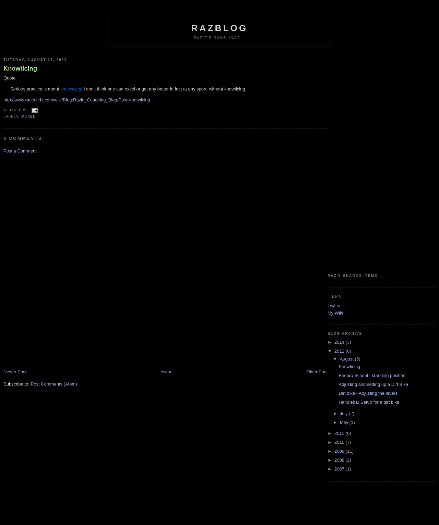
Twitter (334, 305)
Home (167, 371)
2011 (340, 433)
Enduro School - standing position (372, 375)
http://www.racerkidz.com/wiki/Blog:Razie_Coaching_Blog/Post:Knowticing (76, 99)
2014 (340, 342)
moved (28, 116)
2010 (340, 442)
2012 (340, 351)
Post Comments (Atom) (54, 384)
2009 (340, 451)
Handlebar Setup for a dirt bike (369, 402)
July (344, 413)
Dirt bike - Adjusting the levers (368, 393)
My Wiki (335, 313)
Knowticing (20, 68)
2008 (340, 460)
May (344, 422)
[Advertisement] (30, 261)
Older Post (317, 371)
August (347, 359)
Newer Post (14, 371)
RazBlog (219, 28)
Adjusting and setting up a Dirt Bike (373, 384)
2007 (340, 469)
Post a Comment (20, 151)
